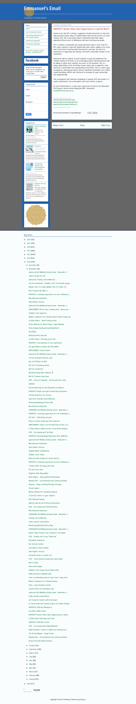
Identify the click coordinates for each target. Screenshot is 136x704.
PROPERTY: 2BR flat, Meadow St (40, 607)
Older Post (105, 125)
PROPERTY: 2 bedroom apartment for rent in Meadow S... (49, 294)
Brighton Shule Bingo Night (38, 473)
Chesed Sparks (34, 488)
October (32, 645)
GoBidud (32, 384)
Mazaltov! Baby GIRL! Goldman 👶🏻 (41, 373)
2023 (29, 251)
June (31, 660)
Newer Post (58, 125)
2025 (29, 243)
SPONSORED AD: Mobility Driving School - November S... (49, 514)
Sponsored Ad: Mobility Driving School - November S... (48, 272)
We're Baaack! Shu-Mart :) (38, 291)
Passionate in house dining (38, 548)
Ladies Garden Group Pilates (39, 522)
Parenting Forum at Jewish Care (40, 555)
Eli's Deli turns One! (36, 469)
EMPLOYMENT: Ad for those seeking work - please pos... (49, 309)
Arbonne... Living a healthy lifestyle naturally (45, 484)
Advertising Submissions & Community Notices (34, 36)
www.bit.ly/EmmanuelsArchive (64, 100)
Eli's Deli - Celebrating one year (40, 417)
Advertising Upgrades (33, 40)
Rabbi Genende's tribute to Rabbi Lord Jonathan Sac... (48, 630)
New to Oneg (33, 563)
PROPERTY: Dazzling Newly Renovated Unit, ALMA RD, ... (49, 436)
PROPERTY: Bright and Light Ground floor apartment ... (48, 391)
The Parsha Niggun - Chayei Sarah (41, 633)
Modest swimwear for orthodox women (43, 581)
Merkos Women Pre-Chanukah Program (43, 492)
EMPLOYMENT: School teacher (39, 350)
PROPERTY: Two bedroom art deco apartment (45, 343)
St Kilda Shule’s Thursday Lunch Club (42, 339)
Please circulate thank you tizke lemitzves (44, 421)
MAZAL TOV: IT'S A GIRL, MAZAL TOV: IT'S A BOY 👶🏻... (48, 287)
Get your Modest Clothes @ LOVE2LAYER (43, 347)
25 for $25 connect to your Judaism (42, 495)
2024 (29, 247)
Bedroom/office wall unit (38, 335)
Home (82, 125)
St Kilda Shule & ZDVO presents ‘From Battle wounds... (48, 429)
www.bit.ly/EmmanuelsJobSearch (65, 104)
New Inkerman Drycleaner (38, 298)
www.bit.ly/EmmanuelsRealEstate (65, 102)
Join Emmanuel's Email (33, 32)
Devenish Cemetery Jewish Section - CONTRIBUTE (35, 51)
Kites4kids (32, 332)
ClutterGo (38, 146)
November (33, 269)
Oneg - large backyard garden (40, 585)
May (31, 664)
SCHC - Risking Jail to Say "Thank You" (43, 536)
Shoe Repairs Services (37, 302)
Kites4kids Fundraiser (37, 540)
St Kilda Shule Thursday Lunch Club (41, 466)
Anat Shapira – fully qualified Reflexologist (44, 477)
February (32, 675)
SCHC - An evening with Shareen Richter (43, 507)
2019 (29, 684)
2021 (29, 258)
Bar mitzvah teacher (36, 544)
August (32, 653)
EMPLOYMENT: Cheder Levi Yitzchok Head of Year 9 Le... (49, 425)
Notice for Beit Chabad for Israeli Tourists (44, 458)
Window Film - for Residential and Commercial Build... (48, 481)
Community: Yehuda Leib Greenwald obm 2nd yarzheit (40, 166)
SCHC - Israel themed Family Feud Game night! (46, 559)
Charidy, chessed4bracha (38, 518)
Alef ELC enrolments (36, 369)
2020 (29, 262)
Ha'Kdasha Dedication (33, 44)
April (31, 668)
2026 (29, 239)
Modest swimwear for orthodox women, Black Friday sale (50, 317)
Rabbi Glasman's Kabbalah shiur (40, 574)
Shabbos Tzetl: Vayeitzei (37, 313)
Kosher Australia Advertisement (40, 641)
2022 (29, 254)
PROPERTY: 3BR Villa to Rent (39, 622)
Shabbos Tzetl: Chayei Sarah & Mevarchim (44, 570)
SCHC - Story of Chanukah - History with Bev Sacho (47, 380)
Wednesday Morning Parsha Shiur (41, 402)
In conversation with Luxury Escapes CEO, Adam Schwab (49, 604)
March (31, 672)
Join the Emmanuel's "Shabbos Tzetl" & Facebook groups (49, 283)
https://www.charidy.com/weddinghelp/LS (44, 328)
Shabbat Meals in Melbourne (39, 451)
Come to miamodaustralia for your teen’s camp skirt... (48, 577)
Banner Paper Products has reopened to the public (47, 533)
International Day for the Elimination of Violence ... (47, 388)
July (31, 657)
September (33, 649)
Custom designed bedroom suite (41, 358)
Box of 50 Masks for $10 (38, 361)
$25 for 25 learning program (39, 365)
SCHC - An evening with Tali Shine (41, 432)
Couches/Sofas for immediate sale (41, 589)
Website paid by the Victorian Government (44, 503)
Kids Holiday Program (37, 499)
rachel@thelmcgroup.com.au (63, 91)
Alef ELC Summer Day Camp (39, 376)
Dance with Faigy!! (35, 566)
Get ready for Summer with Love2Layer (43, 600)
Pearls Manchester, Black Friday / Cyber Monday (46, 324)
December (33, 265)
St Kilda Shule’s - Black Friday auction (42, 320)
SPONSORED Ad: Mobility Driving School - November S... (49, 410)
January (32, 679)
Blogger (83, 699)
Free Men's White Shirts (37, 611)
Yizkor (28, 47)
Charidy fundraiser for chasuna (40, 395)
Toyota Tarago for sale (37, 276)
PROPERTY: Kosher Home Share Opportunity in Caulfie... (49, 615)
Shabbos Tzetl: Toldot (36, 455)
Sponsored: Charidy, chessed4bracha (42, 280)
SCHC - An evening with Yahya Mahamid (43, 626)
